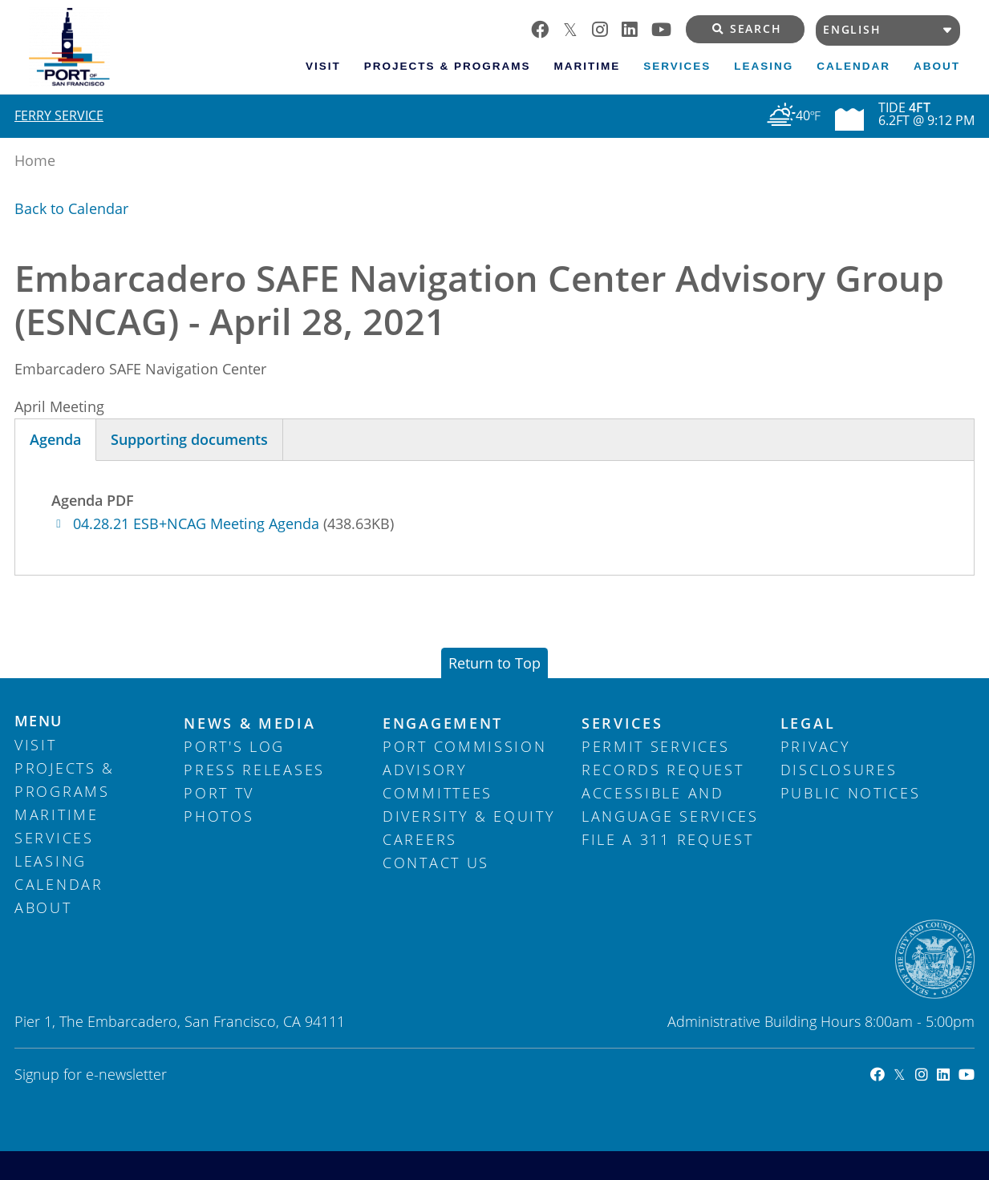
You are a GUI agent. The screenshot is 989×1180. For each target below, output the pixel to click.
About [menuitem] (937, 66)
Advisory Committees (437, 781)
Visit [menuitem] (323, 66)
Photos (218, 816)
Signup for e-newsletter (90, 1074)
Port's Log (234, 746)
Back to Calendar (71, 208)
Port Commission (465, 746)
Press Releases (254, 769)
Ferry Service (58, 115)
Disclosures (839, 769)
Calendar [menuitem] (853, 66)
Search (747, 29)
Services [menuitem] (677, 66)
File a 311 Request (668, 839)
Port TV (219, 792)
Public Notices (850, 792)
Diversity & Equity (469, 816)
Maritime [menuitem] (586, 66)
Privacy (815, 746)
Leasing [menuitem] (763, 66)
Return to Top (494, 663)
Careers (420, 839)
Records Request (663, 769)
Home (34, 160)
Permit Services (656, 746)
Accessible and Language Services (670, 804)
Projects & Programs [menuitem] (447, 66)
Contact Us (436, 862)
